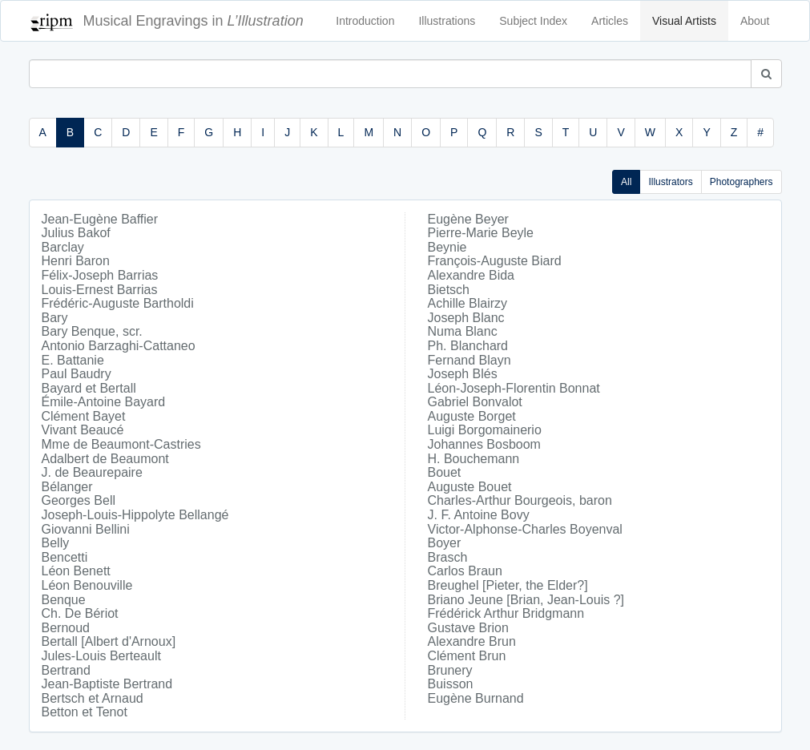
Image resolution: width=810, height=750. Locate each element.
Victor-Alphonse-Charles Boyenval (525, 529)
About (755, 20)
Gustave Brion (468, 628)
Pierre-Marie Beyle (481, 233)
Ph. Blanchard (468, 346)
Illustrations (446, 20)
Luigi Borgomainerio (485, 430)
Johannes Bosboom (484, 444)
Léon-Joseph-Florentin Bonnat (514, 388)
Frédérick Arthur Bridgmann (506, 613)
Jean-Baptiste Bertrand (107, 684)
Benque (64, 600)
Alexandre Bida (471, 275)
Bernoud (66, 628)
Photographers (741, 182)
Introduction (365, 20)
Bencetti (65, 557)
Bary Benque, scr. (92, 331)
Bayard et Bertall (89, 388)
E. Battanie (73, 360)
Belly (56, 543)
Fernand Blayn (469, 360)
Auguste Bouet (470, 487)
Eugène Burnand (476, 698)
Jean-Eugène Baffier (100, 219)
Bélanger (67, 487)
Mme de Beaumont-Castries (121, 444)
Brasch (448, 557)
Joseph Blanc (466, 318)
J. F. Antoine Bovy (479, 515)
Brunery (450, 670)
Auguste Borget (472, 416)
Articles (609, 20)
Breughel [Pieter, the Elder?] (508, 585)
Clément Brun (467, 656)
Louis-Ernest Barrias (100, 289)
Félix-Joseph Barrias (100, 275)
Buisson (451, 684)
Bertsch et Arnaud (92, 698)
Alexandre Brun (472, 641)
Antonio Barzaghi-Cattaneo (118, 346)
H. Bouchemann (474, 459)
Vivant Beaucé (83, 430)
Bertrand (66, 670)
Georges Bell (79, 500)
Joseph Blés (463, 374)
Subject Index (533, 20)
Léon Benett (76, 571)
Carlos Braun (465, 571)
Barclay (63, 247)
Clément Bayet (84, 416)
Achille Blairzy (468, 303)
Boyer (444, 543)
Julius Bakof (76, 233)
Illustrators (670, 182)
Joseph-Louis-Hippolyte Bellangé (135, 515)
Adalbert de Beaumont (105, 459)
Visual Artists (684, 20)
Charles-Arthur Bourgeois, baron (520, 500)
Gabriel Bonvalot (475, 402)
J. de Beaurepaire (92, 472)
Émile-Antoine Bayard (104, 402)
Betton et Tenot (84, 712)
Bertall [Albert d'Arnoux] (109, 641)
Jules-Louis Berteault (101, 656)
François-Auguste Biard (495, 261)
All (626, 182)
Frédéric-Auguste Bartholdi (118, 303)
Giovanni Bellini (86, 529)
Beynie (447, 247)
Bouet (444, 472)
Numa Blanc (463, 331)
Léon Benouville (87, 585)
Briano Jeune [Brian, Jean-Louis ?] (526, 600)
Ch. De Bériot (80, 613)
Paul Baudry (76, 374)
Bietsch (448, 289)
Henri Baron (76, 261)
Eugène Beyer (468, 219)
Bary (55, 318)
